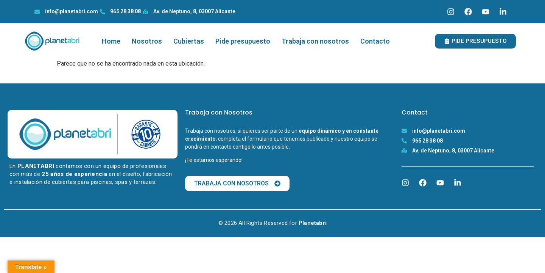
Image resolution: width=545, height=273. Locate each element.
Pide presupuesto (242, 41)
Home (111, 41)
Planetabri (313, 223)
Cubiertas (188, 41)
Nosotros (147, 41)
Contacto (375, 41)
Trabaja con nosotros (315, 41)
